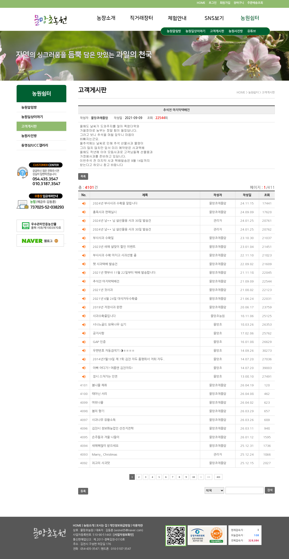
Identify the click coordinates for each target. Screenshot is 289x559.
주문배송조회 (255, 2)
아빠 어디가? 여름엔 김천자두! (113, 368)
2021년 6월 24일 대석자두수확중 (115, 298)
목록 (83, 176)
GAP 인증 (99, 341)
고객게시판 (217, 31)
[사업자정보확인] (123, 534)
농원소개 (89, 525)
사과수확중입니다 (104, 316)
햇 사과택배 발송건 (105, 264)
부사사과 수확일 (103, 238)
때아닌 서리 (99, 393)
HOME (201, 2)
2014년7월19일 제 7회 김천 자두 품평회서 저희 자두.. (129, 359)
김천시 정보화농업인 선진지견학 (113, 428)
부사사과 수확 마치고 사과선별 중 (114, 255)
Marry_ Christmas (104, 454)
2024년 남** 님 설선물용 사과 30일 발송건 (122, 220)
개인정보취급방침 (119, 525)
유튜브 (251, 31)
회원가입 (225, 2)
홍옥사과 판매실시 (105, 212)
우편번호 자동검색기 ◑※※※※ (114, 350)
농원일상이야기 (195, 31)
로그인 (213, 2)
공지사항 (98, 333)
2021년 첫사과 (103, 289)
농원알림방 (174, 31)
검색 (269, 490)
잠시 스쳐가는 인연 (105, 376)
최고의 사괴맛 (101, 463)
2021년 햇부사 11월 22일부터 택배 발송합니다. (124, 272)
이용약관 (137, 525)
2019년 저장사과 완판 (107, 307)
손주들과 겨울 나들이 (105, 437)
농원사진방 (236, 31)
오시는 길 (101, 525)
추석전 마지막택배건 (106, 281)
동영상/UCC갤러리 (34, 145)
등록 (83, 491)
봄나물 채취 (99, 385)
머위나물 (97, 402)
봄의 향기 (98, 411)
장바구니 (239, 2)
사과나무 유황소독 (104, 419)
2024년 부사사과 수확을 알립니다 (115, 203)
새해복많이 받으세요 (105, 445)
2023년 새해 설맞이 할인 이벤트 (114, 246)
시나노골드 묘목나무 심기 (109, 324)
